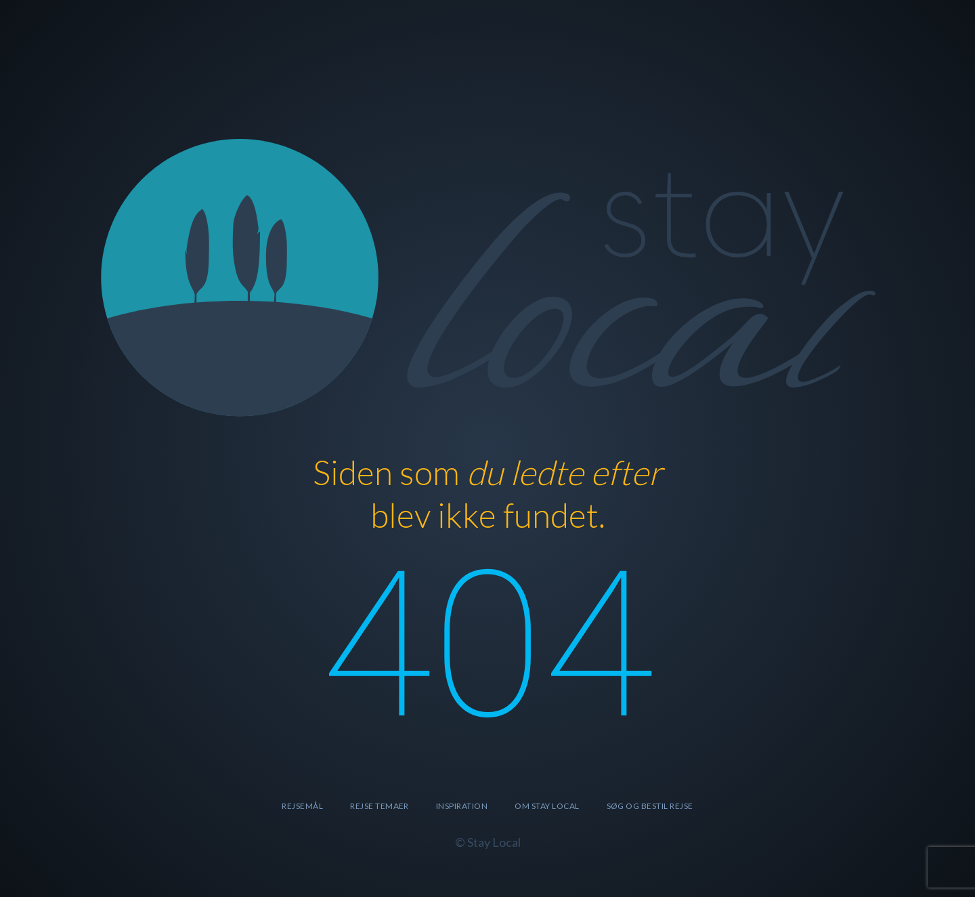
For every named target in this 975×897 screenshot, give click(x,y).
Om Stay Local (547, 806)
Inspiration (462, 806)
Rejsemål (302, 806)
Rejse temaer (379, 806)
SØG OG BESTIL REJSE (650, 806)
